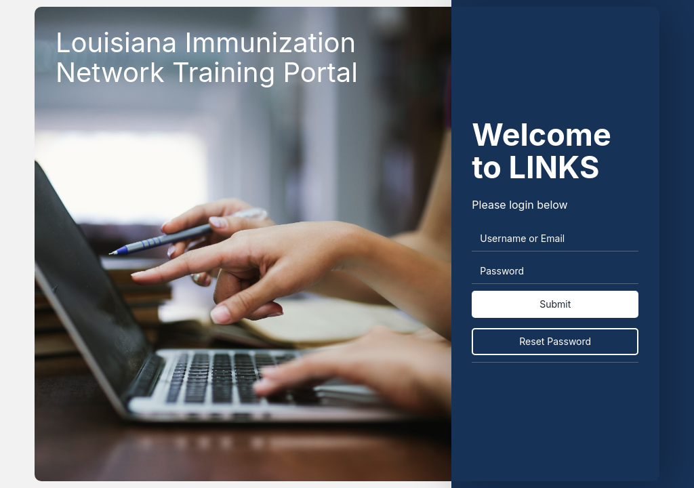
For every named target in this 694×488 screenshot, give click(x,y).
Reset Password (555, 341)
